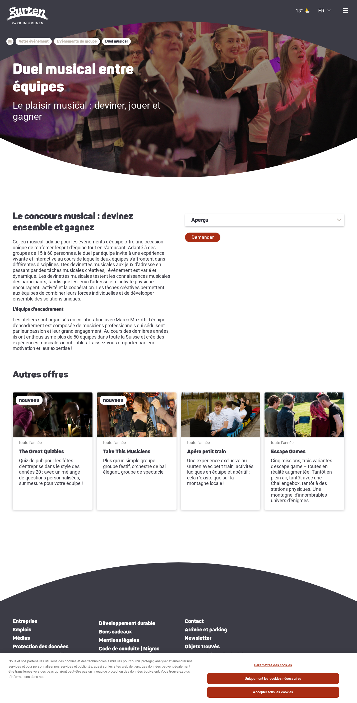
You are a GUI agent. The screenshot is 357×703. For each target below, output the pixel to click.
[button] (202, 237)
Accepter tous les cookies (273, 692)
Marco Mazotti (131, 319)
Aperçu (199, 220)
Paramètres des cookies (273, 665)
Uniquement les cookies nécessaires (273, 679)
